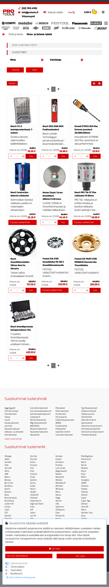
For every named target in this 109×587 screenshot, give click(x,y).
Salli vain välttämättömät (17, 556)
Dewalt (8, 515)
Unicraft (84, 506)
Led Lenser (60, 468)
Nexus (58, 495)
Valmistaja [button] (66, 59)
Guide (32, 486)
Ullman (84, 503)
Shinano (84, 486)
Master (58, 474)
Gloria (32, 483)
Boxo (7, 495)
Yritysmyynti (28, 16)
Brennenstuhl (11, 498)
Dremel (33, 459)
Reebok (84, 468)
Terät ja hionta (16, 34)
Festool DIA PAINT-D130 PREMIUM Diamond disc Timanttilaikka (86, 262)
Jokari (32, 512)
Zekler (84, 518)
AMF (7, 474)
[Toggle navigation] (103, 12)
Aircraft (8, 468)
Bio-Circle (9, 483)
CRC (6, 512)
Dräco (32, 462)
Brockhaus (9, 501)
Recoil (83, 465)
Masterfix (59, 477)
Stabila (84, 489)
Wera (83, 509)
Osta (31, 156)
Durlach (33, 465)
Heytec (33, 492)
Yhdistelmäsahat (89, 435)
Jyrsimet (8, 426)
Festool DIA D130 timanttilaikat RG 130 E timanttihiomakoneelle (53, 262)
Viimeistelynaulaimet (90, 429)
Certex (8, 506)
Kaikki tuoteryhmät (13, 439)
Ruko (83, 474)
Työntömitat (86, 417)
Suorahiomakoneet (64, 435)
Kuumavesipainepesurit (40, 411)
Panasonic (60, 515)
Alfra (7, 471)
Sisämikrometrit (62, 432)
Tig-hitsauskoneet (89, 408)
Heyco (33, 489)
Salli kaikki (54, 548)
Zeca (83, 515)
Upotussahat (87, 423)
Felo (32, 471)
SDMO (83, 483)
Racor (83, 462)
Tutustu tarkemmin (20, 222)
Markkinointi (16, 573)
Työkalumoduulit (88, 411)
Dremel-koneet (11, 411)
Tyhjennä (15, 70)
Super (83, 498)
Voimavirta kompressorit (92, 432)
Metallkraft (60, 483)
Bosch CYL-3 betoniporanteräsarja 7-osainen (22, 129)
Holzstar (34, 498)
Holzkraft (34, 495)
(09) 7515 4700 (27, 8)
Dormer (33, 456)
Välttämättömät (18, 563)
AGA (6, 465)
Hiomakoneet (11, 414)
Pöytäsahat (60, 429)
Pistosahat (60, 408)
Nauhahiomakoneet (39, 432)
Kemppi (58, 456)
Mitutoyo (59, 489)
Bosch (7, 489)
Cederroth (9, 503)
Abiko (7, 459)
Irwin (32, 506)
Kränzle (58, 465)
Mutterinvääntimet (38, 429)
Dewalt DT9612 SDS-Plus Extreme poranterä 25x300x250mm (86, 129)
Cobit (7, 509)
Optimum (59, 506)
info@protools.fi (27, 12)
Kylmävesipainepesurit (40, 414)
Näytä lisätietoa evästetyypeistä (21, 577)
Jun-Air (33, 515)
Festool (33, 474)
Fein (32, 468)
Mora (57, 492)
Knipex (58, 459)
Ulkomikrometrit (88, 420)
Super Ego (85, 501)
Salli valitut (80, 556)
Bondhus (8, 486)
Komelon (59, 462)
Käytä (34, 70)
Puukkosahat (61, 426)
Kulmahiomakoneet (39, 408)
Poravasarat (61, 417)
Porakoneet (60, 414)
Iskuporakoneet (12, 423)
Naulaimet (34, 435)
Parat (57, 518)
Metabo (58, 480)
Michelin (59, 486)
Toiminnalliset (17, 566)
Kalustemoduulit (12, 429)
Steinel (84, 495)
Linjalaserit (35, 417)
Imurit (7, 420)
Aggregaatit (10, 408)
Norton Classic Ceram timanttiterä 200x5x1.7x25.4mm (53, 195)
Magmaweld (61, 471)
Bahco (7, 477)
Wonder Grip (87, 512)
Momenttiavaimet (38, 420)
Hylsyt (7, 417)
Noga (57, 498)
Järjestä (12, 83)
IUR (31, 509)
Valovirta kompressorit (91, 426)
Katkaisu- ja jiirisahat (14, 432)
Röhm (83, 477)
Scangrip (85, 480)
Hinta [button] (26, 59)
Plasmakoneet (62, 411)
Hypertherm (35, 501)
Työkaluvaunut (87, 414)
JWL (32, 518)
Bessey (8, 480)
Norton (58, 501)
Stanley (84, 492)
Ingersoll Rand (36, 503)
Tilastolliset (16, 570)
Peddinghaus (87, 456)
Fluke (32, 477)
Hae (71, 12)
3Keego (8, 456)
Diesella (8, 518)
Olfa (57, 503)
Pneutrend (86, 459)
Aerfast (8, 462)
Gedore (33, 480)
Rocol (83, 471)
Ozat (57, 512)
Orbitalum (60, 509)
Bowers (8, 492)
